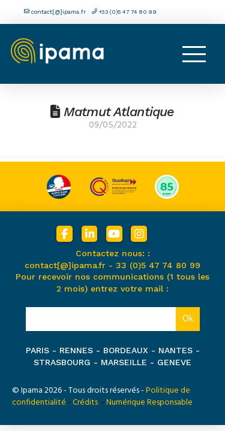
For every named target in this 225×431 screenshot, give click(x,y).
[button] (193, 54)
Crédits (85, 402)
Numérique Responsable (149, 402)
